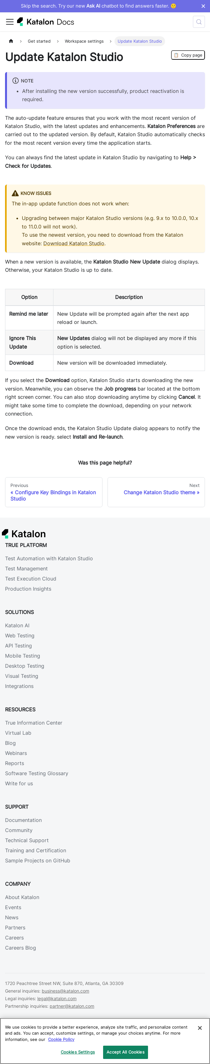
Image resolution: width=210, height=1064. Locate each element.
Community (19, 830)
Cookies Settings (78, 1052)
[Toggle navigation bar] (10, 22)
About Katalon (22, 897)
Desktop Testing (24, 666)
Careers (14, 937)
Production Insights (28, 589)
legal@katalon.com (57, 998)
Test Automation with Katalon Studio (49, 558)
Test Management (26, 568)
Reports (14, 763)
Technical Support (27, 840)
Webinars (16, 753)
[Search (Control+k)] (199, 22)
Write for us (19, 783)
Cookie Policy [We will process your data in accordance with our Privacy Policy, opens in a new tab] (61, 1039)
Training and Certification (35, 850)
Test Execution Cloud (30, 578)
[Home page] (11, 41)
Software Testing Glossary (36, 773)
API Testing (18, 645)
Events (13, 907)
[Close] (200, 1028)
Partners (15, 927)
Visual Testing (21, 676)
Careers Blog (20, 948)
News (11, 917)
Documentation (23, 820)
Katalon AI (17, 625)
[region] (105, 1041)
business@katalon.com (65, 991)
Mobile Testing (22, 656)
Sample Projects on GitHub (37, 860)
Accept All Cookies (125, 1052)
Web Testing (19, 635)
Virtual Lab (18, 733)
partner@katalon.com (72, 1006)
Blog (10, 743)
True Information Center (33, 723)
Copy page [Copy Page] (188, 55)
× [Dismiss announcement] (203, 6)
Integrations (19, 686)
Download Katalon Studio (73, 243)
